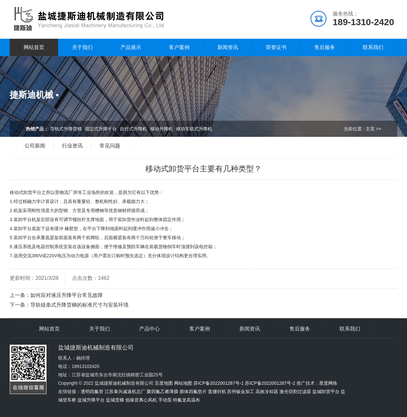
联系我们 (373, 47)
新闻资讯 (227, 47)
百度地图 (164, 383)
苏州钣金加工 (240, 391)
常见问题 (109, 145)
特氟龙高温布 (186, 399)
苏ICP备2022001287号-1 (218, 383)
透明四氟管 (92, 391)
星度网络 (328, 383)
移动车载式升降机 (194, 128)
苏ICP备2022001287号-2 (270, 383)
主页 (370, 128)
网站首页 (34, 47)
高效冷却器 (267, 391)
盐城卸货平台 (325, 391)
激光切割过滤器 (295, 391)
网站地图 (183, 383)
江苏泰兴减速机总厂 (125, 391)
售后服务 (324, 47)
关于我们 (82, 47)
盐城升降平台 (91, 399)
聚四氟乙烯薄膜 (162, 391)
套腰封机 (217, 391)
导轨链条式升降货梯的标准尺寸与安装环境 (79, 305)
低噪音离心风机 (141, 399)
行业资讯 (72, 145)
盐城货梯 (115, 399)
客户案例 (179, 47)
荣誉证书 (276, 47)
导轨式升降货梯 (66, 128)
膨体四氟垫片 (193, 391)
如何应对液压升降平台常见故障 (66, 295)
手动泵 (165, 399)
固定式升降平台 (101, 128)
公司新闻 (35, 145)
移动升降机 (161, 128)
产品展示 (130, 47)
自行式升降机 (133, 128)
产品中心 (149, 328)
